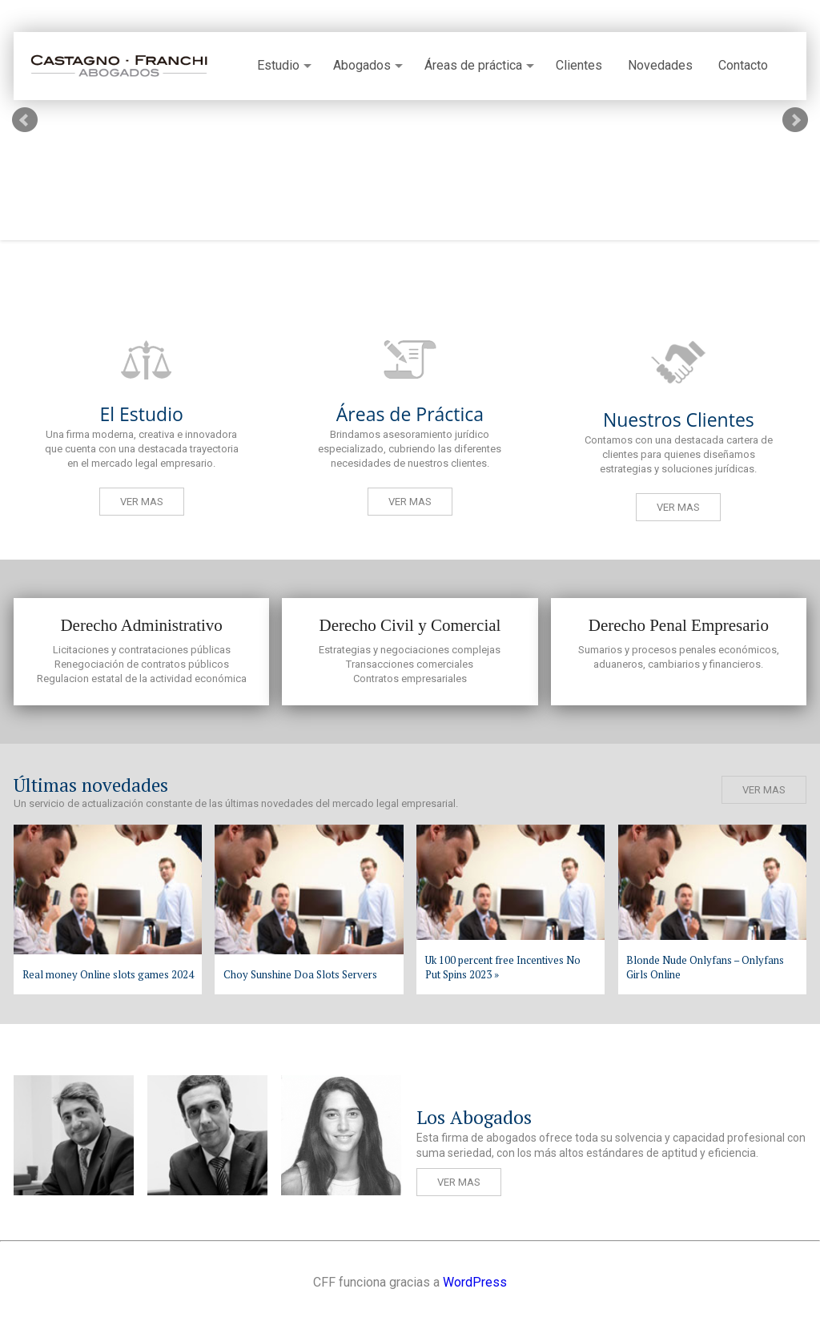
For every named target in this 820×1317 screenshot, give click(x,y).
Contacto (743, 65)
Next (795, 120)
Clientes (579, 65)
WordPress (475, 1282)
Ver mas (141, 502)
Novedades (660, 65)
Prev (25, 120)
